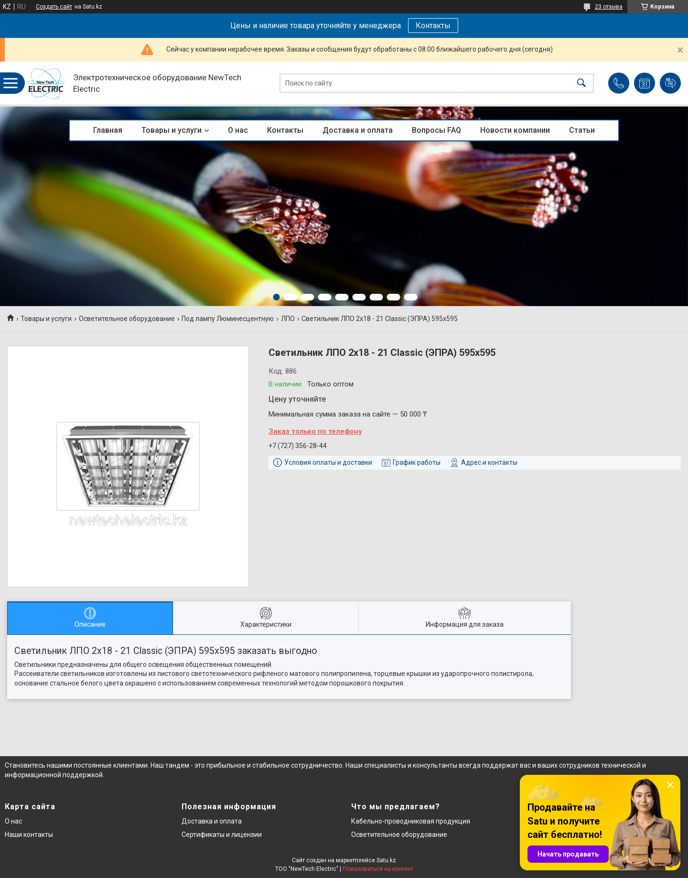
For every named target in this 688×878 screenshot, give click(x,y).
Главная (107, 130)
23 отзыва (609, 6)
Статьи (582, 130)
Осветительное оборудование (127, 318)
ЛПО (288, 318)
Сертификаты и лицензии (222, 834)
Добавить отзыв (670, 83)
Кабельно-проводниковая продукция (410, 821)
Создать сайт (54, 6)
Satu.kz (386, 860)
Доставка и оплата (357, 130)
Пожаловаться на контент (378, 869)
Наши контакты (29, 834)
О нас (238, 130)
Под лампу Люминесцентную (228, 318)
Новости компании (515, 130)
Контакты (433, 25)
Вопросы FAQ (436, 130)
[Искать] (581, 83)
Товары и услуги (171, 130)
